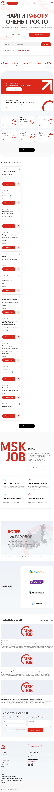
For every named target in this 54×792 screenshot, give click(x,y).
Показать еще (26, 149)
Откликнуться (9, 184)
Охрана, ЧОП (6, 369)
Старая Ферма (5, 196)
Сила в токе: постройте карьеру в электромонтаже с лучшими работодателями (25, 671)
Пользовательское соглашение (8, 776)
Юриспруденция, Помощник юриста (8, 212)
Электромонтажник (8, 278)
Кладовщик (6, 193)
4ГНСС (3, 283)
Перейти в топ (14, 89)
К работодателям (14, 106)
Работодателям (23, 3)
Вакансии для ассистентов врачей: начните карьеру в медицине (20, 643)
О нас (2, 772)
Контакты (3, 774)
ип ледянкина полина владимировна (7, 352)
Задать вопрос (31, 761)
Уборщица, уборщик (8, 171)
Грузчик (4, 256)
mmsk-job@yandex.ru (33, 759)
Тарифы (3, 766)
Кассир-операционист (9, 346)
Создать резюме (39, 34)
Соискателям (12, 3)
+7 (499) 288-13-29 (33, 752)
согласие (18, 729)
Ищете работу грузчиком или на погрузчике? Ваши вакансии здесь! (21, 699)
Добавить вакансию (5, 756)
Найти (46, 44)
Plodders (4, 177)
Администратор (7, 406)
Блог (2, 770)
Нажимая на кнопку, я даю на (15, 730)
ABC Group (4, 219)
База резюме (4, 762)
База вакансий (9, 50)
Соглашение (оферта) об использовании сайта (12, 780)
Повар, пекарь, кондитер (10, 235)
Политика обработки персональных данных (11, 778)
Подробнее (36, 468)
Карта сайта (3, 782)
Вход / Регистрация (43, 3)
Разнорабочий (6, 388)
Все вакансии (16, 34)
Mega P (4, 330)
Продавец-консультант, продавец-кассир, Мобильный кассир (9, 322)
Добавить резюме (5, 764)
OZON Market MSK (6, 372)
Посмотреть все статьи (46, 620)
